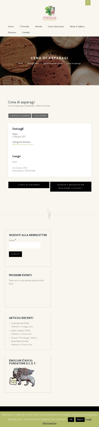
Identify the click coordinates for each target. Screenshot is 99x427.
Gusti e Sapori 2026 (20, 330)
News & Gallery (77, 26)
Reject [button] (80, 419)
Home (11, 26)
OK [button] (71, 419)
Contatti (26, 32)
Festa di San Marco (29, 185)
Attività (38, 26)
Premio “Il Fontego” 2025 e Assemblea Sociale (24, 339)
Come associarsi (56, 26)
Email (12, 240)
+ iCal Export (40, 115)
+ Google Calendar (20, 115)
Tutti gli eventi (33, 63)
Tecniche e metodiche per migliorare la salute (70, 186)
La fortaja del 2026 (20, 323)
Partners (12, 32)
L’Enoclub (24, 26)
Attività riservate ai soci (53, 63)
